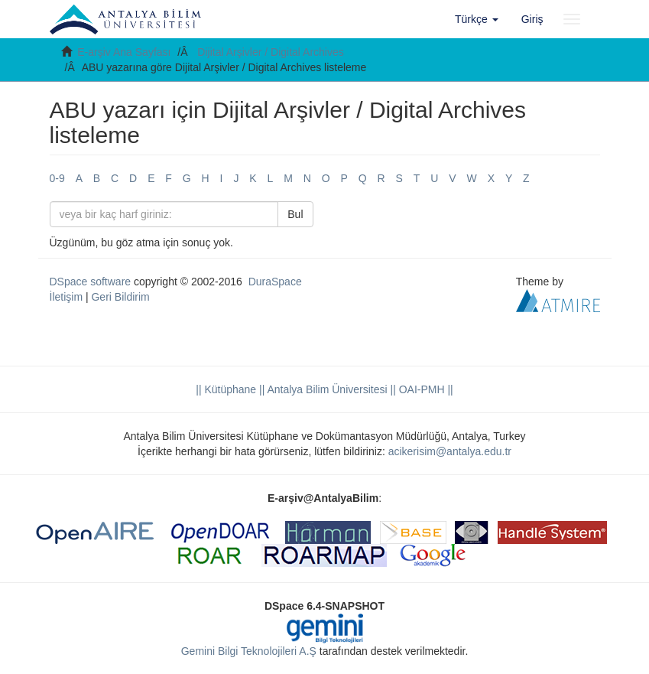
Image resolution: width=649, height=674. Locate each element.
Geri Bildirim (120, 297)
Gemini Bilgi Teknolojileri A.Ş (248, 651)
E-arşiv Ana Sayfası (123, 52)
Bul (295, 214)
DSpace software (90, 281)
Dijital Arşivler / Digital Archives (270, 52)
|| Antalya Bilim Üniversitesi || (326, 389)
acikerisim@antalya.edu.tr (449, 451)
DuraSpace (275, 281)
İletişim (66, 297)
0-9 (57, 178)
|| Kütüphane (226, 389)
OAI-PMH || (424, 389)
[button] (476, 19)
